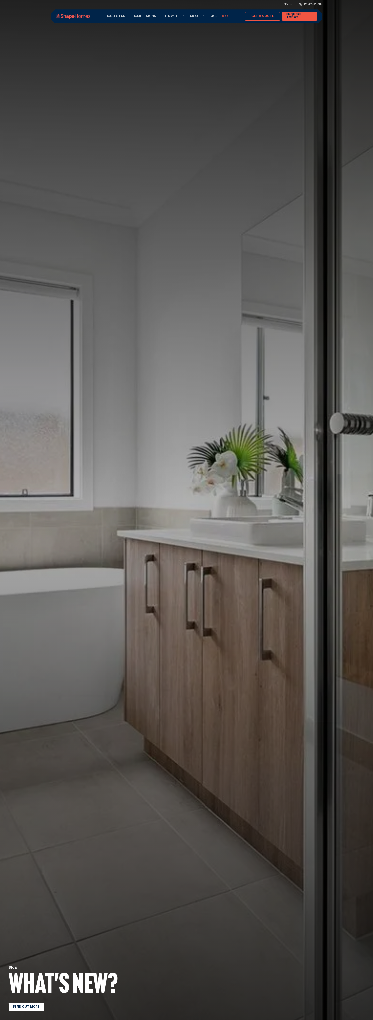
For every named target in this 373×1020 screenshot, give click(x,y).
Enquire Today (293, 16)
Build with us (172, 16)
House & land (116, 16)
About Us (197, 16)
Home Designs (144, 16)
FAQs (213, 16)
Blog (226, 16)
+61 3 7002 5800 (313, 4)
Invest (288, 4)
